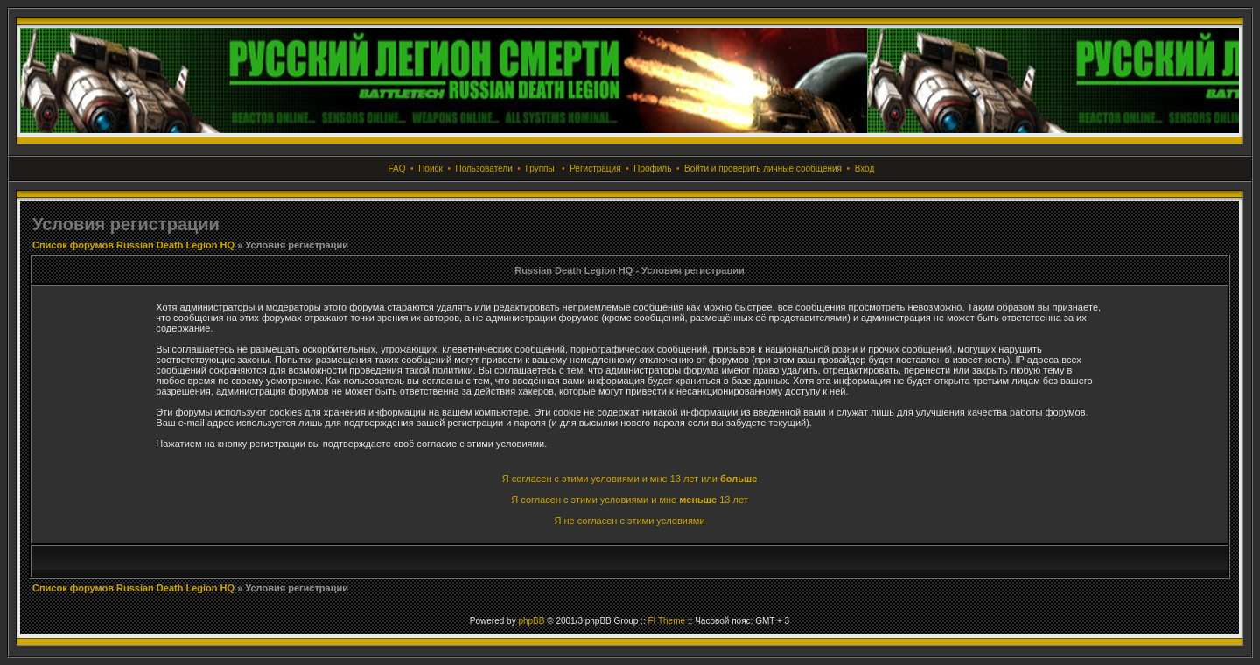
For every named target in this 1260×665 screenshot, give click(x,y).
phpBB (531, 621)
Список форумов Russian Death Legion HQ (133, 245)
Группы (539, 168)
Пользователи (483, 168)
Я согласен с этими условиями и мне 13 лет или (630, 478)
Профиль (652, 168)
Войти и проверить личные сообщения (763, 168)
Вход (865, 168)
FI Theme (666, 621)
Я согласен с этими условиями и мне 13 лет (629, 499)
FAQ (397, 168)
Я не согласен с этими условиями (629, 520)
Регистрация (595, 168)
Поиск (430, 168)
